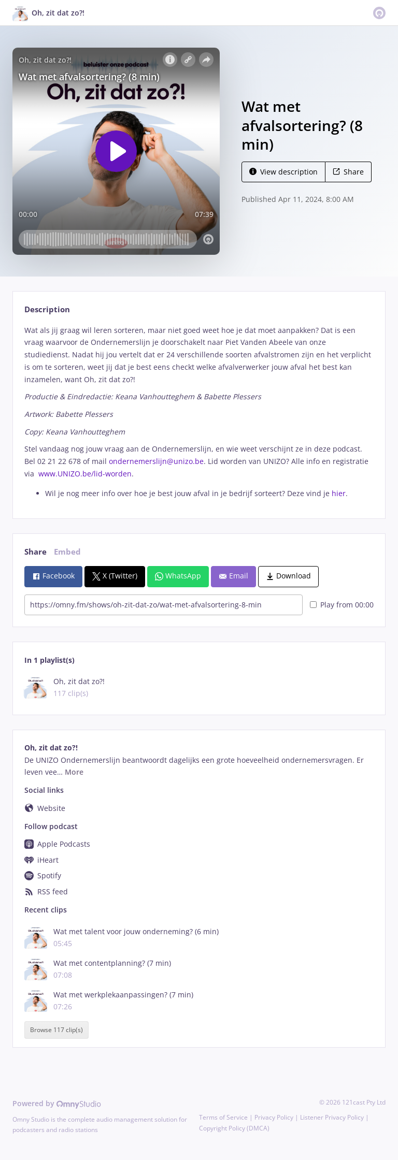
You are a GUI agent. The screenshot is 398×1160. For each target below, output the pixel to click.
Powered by (56, 1103)
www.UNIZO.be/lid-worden (85, 474)
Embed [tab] (67, 551)
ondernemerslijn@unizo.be (156, 461)
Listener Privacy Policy (332, 1117)
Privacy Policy (273, 1117)
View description (283, 172)
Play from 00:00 (342, 605)
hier (339, 493)
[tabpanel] (198, 412)
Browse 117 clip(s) (56, 1029)
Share (348, 172)
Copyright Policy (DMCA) (234, 1128)
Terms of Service (223, 1117)
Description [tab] (47, 309)
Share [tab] (35, 551)
